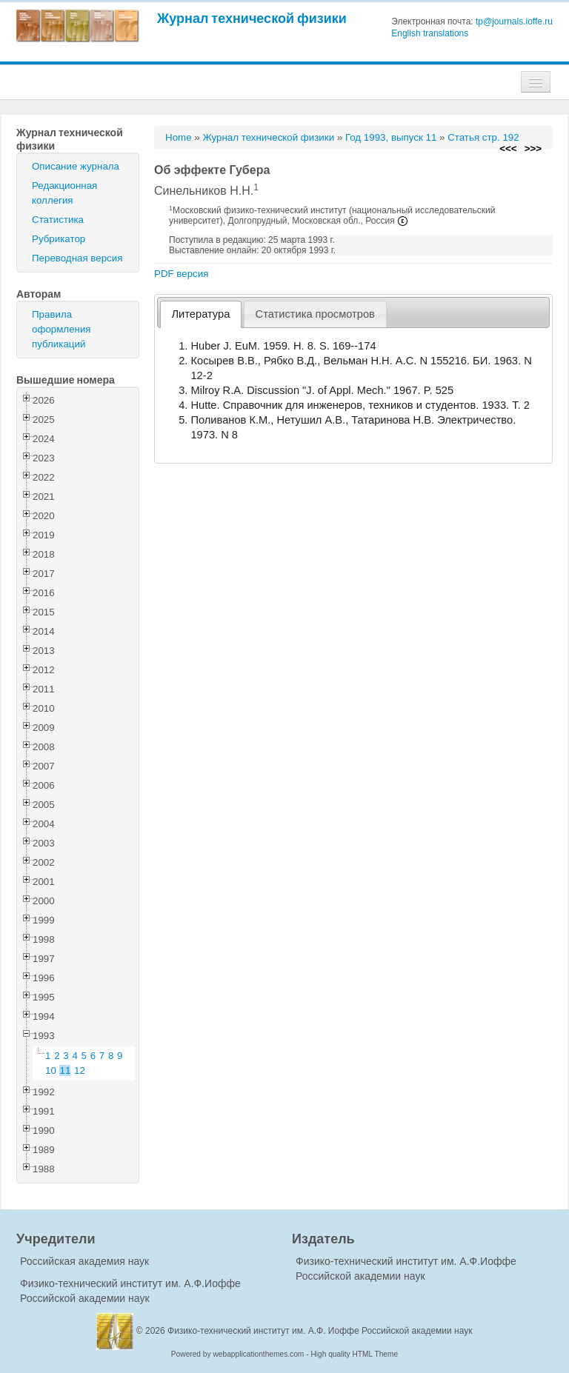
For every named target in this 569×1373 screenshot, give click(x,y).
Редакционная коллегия (64, 193)
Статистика (58, 219)
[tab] (201, 314)
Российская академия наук (84, 1261)
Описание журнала (75, 166)
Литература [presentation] (201, 314)
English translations (429, 33)
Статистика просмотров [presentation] (315, 314)
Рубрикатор (58, 238)
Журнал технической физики (252, 18)
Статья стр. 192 (483, 137)
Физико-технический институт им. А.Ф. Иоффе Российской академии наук (320, 1331)
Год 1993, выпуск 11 (390, 137)
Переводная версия (77, 258)
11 (65, 1070)
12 (79, 1070)
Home (178, 137)
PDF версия (181, 273)
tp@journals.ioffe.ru (514, 21)
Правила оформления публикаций (61, 329)
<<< (507, 148)
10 (50, 1070)
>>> (533, 148)
